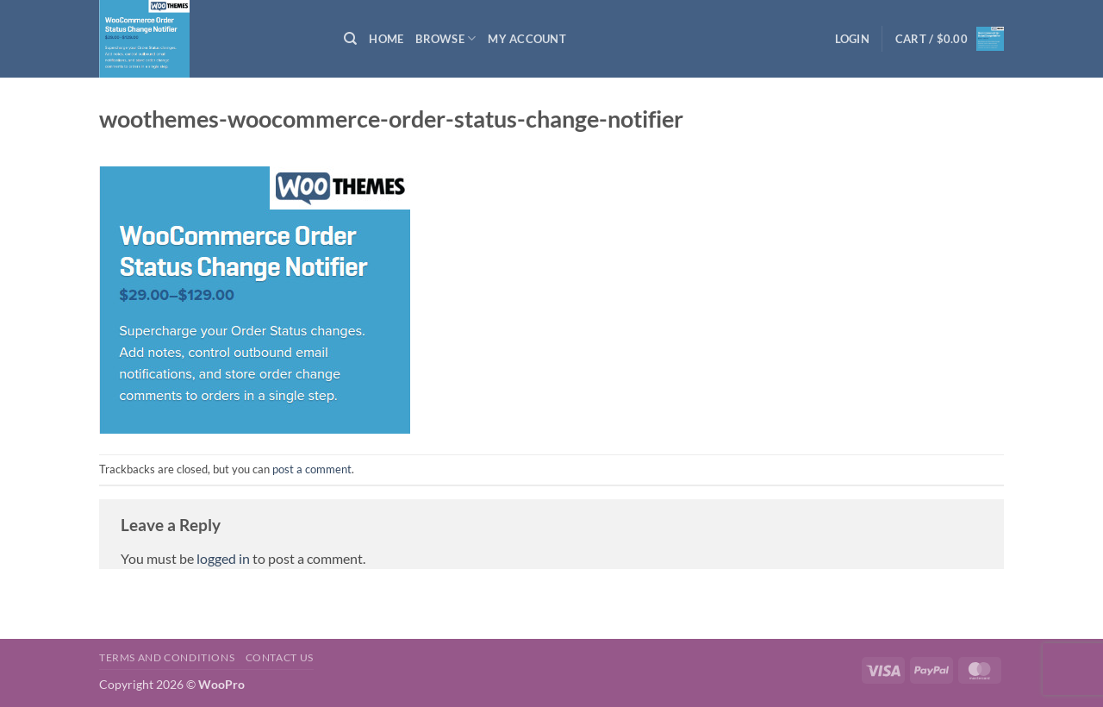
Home (386, 39)
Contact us (280, 657)
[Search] (350, 38)
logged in (223, 558)
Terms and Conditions (166, 657)
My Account (527, 39)
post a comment (312, 469)
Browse (445, 38)
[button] (852, 39)
